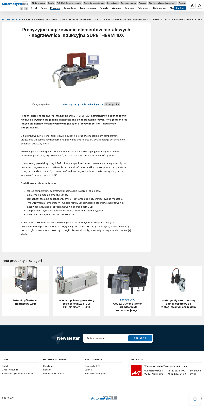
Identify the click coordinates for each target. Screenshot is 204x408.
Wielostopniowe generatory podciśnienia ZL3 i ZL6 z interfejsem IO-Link (76, 303)
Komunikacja (113, 3)
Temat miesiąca (88, 8)
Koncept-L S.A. (127, 300)
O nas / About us (10, 369)
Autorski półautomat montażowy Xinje (25, 302)
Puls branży (144, 8)
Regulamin (48, 366)
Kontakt (5, 366)
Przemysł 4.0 (185, 3)
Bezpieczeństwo (128, 3)
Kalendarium (159, 8)
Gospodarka (69, 8)
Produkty (55, 8)
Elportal (88, 369)
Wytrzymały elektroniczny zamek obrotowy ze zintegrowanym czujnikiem (178, 303)
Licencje (47, 369)
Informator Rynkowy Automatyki (17, 373)
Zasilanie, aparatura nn (94, 3)
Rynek (34, 8)
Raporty (104, 8)
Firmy (44, 8)
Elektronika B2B (92, 366)
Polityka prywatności (53, 373)
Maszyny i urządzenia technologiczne (83, 104)
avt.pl (193, 373)
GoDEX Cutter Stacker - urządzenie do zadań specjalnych (127, 307)
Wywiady (116, 8)
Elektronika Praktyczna (96, 373)
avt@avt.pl (195, 370)
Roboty (51, 3)
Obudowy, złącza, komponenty (162, 3)
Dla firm (180, 8)
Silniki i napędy (38, 3)
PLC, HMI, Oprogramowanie (69, 3)
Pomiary (142, 3)
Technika (129, 8)
